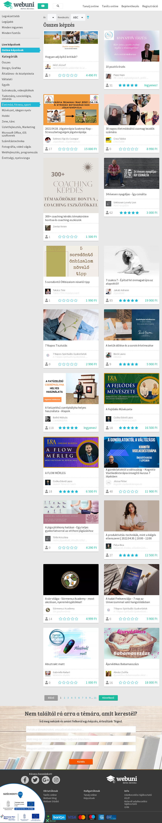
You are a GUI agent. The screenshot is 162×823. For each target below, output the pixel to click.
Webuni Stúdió (51, 801)
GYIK (126, 807)
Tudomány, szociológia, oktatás (16, 97)
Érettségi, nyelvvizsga (16, 158)
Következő (108, 697)
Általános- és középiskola (18, 73)
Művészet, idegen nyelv (16, 110)
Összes (6, 62)
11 (95, 697)
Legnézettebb (11, 16)
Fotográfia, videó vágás (16, 146)
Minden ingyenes (12, 27)
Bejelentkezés (130, 6)
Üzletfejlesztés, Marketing (18, 127)
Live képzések (11, 44)
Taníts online (110, 6)
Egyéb (6, 84)
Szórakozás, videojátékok (18, 90)
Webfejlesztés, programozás (20, 152)
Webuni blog (50, 798)
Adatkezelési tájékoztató (138, 794)
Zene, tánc (8, 121)
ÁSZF (127, 798)
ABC (78, 17)
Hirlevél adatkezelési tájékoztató (135, 802)
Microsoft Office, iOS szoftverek (14, 134)
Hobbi (5, 116)
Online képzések (13, 50)
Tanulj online (90, 6)
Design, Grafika (11, 68)
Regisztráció (150, 6)
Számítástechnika (13, 141)
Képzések (89, 798)
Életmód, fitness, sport (16, 104)
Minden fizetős (11, 33)
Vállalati (7, 79)
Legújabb (7, 21)
